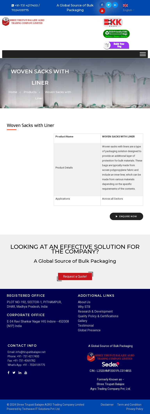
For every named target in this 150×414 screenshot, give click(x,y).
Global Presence (89, 330)
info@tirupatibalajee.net (31, 352)
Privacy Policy (134, 408)
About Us (84, 302)
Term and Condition (129, 404)
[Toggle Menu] (143, 54)
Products (30, 92)
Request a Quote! (75, 276)
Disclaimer (107, 404)
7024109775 (20, 10)
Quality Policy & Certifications (98, 316)
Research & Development (95, 311)
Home (13, 92)
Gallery (82, 321)
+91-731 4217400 (26, 5)
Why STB (84, 307)
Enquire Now (126, 216)
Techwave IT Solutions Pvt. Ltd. (41, 408)
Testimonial (86, 325)
